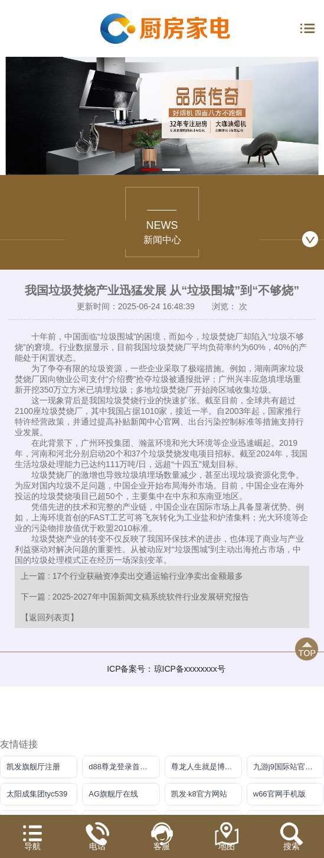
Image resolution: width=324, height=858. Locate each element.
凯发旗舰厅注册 (33, 766)
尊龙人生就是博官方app (206, 766)
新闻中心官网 (155, 421)
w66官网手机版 (279, 793)
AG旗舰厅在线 (113, 793)
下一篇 (135, 596)
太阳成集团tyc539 (36, 793)
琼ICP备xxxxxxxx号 (189, 669)
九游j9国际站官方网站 (288, 766)
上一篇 (132, 576)
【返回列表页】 (49, 617)
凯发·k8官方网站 (199, 793)
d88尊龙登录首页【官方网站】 (124, 766)
